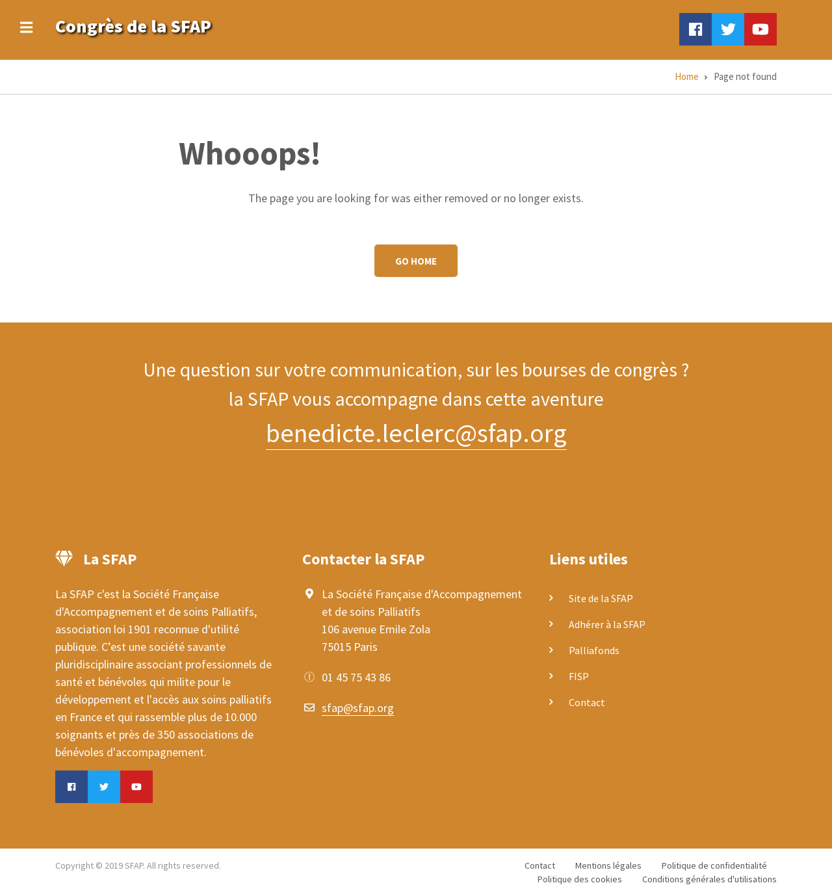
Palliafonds (594, 650)
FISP (579, 676)
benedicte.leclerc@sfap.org (416, 433)
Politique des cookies (580, 879)
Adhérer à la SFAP (607, 624)
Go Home (416, 261)
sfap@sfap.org (358, 707)
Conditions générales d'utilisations (709, 879)
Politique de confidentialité (714, 865)
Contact (587, 702)
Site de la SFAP (601, 598)
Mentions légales (608, 865)
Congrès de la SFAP (133, 26)
